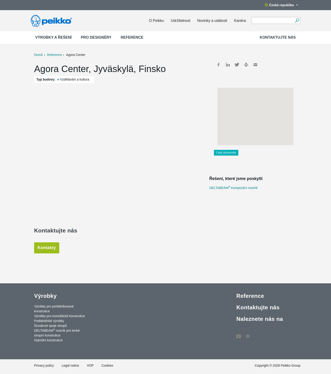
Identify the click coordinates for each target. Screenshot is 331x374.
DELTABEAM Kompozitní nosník (233, 188)
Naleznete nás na (259, 319)
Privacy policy (44, 365)
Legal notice (70, 365)
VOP (90, 365)
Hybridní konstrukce (48, 340)
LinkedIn (227, 64)
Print (246, 64)
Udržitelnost (180, 21)
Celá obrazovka (226, 152)
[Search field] (272, 20)
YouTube (238, 334)
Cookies (107, 365)
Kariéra (240, 21)
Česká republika (281, 5)
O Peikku (156, 21)
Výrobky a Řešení (53, 37)
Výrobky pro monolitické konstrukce (59, 316)
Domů (38, 55)
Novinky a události (212, 21)
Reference (132, 37)
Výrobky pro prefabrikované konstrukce (54, 308)
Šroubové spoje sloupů (50, 326)
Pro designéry (96, 37)
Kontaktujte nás (278, 37)
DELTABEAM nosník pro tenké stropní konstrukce (57, 332)
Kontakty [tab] (47, 247)
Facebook (218, 64)
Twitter (237, 64)
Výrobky (45, 296)
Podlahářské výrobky (49, 321)
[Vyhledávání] (297, 20)
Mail (255, 64)
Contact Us (247, 334)
